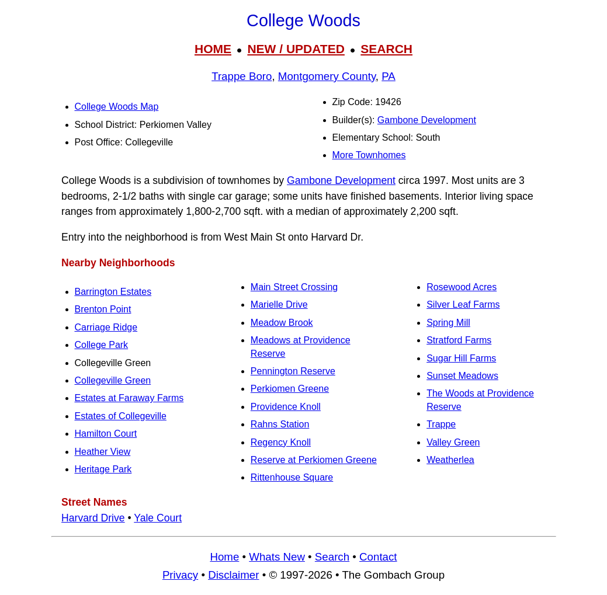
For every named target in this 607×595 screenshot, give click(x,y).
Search (332, 557)
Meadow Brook (282, 323)
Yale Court (158, 518)
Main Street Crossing (294, 287)
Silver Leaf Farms (463, 304)
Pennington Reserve (293, 371)
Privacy (180, 575)
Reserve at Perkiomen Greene (314, 460)
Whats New (277, 557)
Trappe (441, 424)
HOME (213, 48)
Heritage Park (103, 469)
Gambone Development (426, 120)
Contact (378, 557)
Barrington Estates (113, 292)
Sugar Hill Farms (461, 358)
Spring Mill (448, 323)
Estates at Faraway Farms (129, 398)
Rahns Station (280, 424)
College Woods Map (117, 107)
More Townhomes (369, 155)
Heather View (103, 452)
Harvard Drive (93, 518)
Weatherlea (450, 460)
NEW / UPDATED (295, 48)
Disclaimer (233, 575)
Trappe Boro (241, 76)
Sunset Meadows (462, 376)
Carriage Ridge (106, 327)
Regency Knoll (281, 442)
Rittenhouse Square (292, 477)
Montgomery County (327, 76)
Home (224, 557)
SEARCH (386, 48)
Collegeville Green (113, 380)
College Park (102, 345)
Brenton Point (103, 309)
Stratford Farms (458, 340)
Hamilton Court (106, 434)
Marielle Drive (279, 304)
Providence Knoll (286, 407)
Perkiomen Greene (290, 389)
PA (388, 76)
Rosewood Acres (461, 287)
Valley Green (453, 442)
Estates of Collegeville (121, 416)
